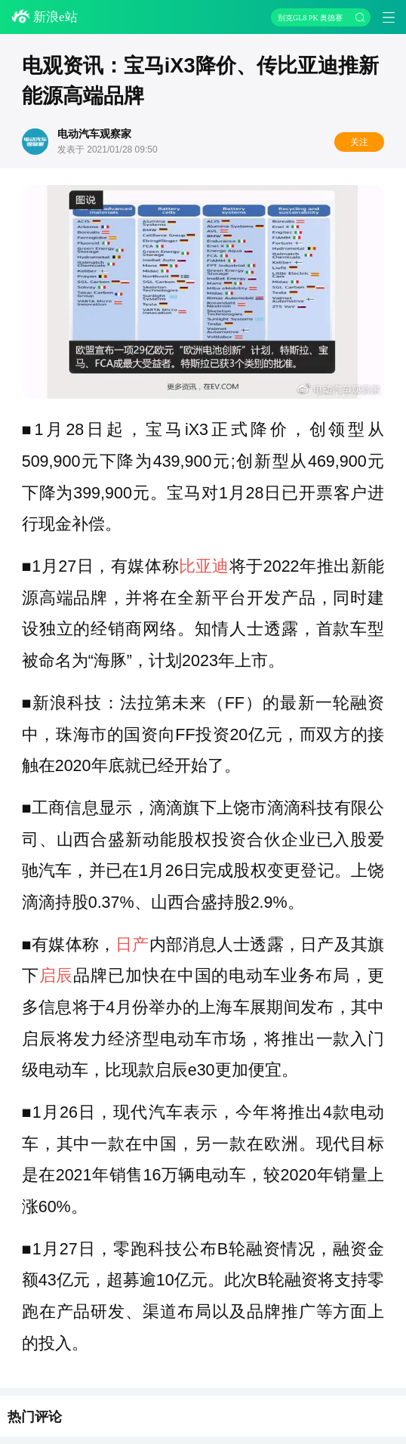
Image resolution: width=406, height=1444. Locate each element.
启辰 (55, 976)
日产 (132, 945)
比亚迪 (204, 566)
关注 (359, 142)
